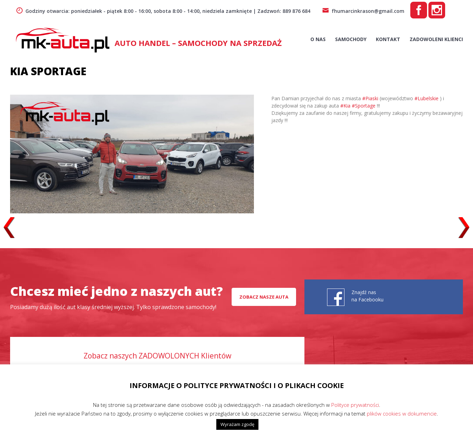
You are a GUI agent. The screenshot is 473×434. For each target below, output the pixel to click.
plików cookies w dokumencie (402, 413)
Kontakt (388, 39)
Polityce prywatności (355, 404)
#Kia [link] (345, 105)
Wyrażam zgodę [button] (237, 424)
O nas (318, 39)
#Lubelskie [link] (426, 98)
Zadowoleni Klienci (436, 39)
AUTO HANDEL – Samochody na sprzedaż (198, 43)
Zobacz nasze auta (263, 297)
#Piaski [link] (370, 98)
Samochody (350, 39)
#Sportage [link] (363, 105)
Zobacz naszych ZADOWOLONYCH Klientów (157, 356)
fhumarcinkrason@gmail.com (363, 11)
